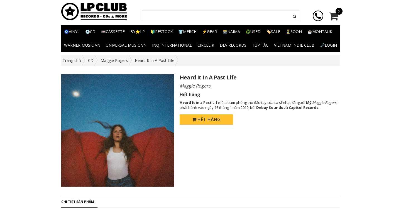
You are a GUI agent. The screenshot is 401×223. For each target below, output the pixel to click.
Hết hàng (206, 119)
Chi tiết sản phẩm (77, 201)
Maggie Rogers (114, 60)
